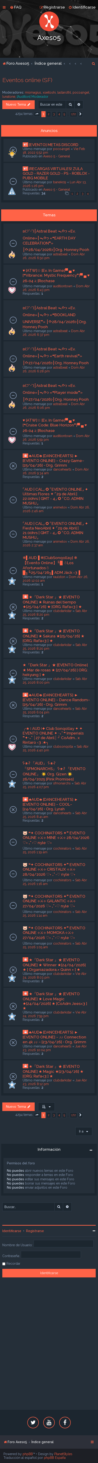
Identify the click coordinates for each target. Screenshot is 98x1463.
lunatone (8, 96)
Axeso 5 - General (56, 156)
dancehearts (62, 469)
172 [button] (73, 114)
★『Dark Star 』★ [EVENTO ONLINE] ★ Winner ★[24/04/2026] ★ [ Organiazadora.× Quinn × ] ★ (54, 965)
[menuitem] (15, 7)
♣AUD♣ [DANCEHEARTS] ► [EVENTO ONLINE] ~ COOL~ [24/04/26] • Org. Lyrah (50, 804)
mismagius (33, 92)
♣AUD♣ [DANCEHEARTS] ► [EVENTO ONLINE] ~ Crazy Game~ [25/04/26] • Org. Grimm (53, 460)
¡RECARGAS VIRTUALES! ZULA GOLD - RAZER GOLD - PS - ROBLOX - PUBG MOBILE (56, 173)
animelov (60, 507)
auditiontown (62, 286)
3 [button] (54, 114)
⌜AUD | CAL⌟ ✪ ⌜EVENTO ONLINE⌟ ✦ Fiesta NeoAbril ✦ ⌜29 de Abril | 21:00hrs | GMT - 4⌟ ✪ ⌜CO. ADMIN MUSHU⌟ (55, 530)
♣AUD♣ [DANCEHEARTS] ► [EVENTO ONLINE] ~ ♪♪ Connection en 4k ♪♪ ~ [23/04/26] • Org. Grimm (54, 1037)
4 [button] (59, 114)
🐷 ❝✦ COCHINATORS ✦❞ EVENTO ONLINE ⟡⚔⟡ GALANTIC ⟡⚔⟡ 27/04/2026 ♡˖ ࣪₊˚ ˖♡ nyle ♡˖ (54, 901)
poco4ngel (81, 92)
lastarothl (64, 92)
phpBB (28, 1454)
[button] (37, 114)
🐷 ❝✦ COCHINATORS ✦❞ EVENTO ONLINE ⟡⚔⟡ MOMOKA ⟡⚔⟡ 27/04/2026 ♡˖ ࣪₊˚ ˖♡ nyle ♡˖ (54, 933)
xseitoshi (49, 92)
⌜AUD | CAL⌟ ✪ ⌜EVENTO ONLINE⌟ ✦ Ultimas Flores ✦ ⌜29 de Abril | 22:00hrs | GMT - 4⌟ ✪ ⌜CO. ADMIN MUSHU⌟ (55, 496)
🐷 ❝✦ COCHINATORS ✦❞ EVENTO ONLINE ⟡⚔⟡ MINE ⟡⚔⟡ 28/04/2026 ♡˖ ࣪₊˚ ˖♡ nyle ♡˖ (56, 838)
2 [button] (48, 114)
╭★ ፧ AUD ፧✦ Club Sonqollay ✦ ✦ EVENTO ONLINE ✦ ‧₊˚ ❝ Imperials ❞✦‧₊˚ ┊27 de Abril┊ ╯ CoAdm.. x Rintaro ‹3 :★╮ (53, 735)
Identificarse (11, 1231)
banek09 (59, 182)
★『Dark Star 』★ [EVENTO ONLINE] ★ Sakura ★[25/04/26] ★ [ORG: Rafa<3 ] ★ (53, 636)
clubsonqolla (63, 746)
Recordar (13, 1263)
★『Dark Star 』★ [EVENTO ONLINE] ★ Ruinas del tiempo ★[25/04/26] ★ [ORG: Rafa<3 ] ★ (52, 602)
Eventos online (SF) (27, 80)
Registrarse (35, 1231)
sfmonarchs (62, 783)
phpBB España (55, 1458)
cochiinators (62, 848)
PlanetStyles (63, 1454)
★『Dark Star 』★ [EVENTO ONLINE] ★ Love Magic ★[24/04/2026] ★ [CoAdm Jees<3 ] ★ (55, 1001)
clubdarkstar (62, 611)
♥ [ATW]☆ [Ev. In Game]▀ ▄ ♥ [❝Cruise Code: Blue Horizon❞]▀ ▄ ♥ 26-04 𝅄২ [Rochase (55, 425)
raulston (59, 577)
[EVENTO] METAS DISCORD (53, 144)
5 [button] (64, 114)
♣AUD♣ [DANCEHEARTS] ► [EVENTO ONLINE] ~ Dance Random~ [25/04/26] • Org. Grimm (56, 700)
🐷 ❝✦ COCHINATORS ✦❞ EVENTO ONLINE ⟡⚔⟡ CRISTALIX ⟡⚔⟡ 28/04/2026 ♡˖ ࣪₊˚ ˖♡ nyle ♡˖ (54, 869)
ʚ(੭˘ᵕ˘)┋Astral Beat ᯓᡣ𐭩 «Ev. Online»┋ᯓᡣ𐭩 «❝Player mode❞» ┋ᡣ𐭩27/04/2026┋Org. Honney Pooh (56, 392)
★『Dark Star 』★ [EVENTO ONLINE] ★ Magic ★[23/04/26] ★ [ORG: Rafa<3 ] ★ (53, 1071)
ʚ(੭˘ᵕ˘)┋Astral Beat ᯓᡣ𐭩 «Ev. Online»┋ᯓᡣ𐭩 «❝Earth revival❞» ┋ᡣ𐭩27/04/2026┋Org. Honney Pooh (56, 356)
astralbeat (60, 254)
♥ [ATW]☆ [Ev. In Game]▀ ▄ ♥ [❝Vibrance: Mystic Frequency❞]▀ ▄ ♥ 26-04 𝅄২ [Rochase (56, 275)
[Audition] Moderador (32, 96)
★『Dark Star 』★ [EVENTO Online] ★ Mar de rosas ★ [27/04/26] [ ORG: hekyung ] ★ (55, 670)
